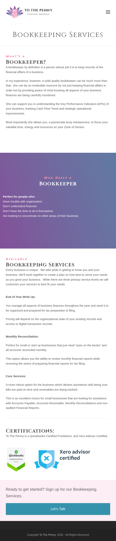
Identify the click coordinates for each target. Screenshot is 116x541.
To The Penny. (47, 534)
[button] (108, 12)
